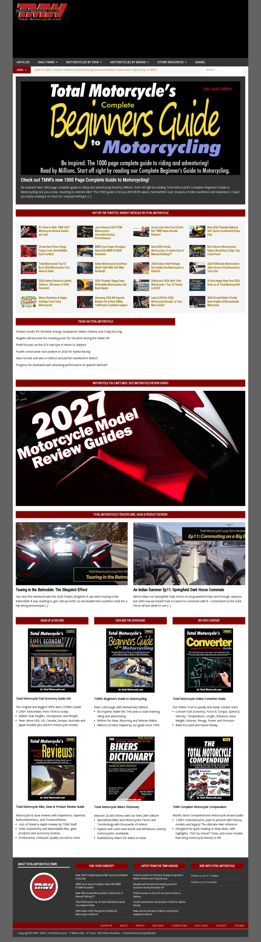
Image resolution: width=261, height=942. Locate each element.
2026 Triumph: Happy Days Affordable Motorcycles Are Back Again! (111, 284)
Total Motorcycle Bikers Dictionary (116, 807)
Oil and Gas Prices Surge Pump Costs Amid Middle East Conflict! (53, 250)
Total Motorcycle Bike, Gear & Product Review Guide (50, 807)
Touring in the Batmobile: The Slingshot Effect (51, 589)
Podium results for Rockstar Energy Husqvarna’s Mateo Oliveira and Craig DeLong (69, 331)
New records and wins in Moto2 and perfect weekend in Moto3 (57, 358)
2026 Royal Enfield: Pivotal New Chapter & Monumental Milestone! (223, 301)
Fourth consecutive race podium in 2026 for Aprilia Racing (53, 351)
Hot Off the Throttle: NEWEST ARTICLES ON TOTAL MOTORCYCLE (130, 213)
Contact (221, 925)
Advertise (106, 925)
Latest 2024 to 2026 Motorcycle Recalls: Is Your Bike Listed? (166, 301)
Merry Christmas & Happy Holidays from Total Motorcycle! (53, 301)
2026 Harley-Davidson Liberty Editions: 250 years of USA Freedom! (55, 284)
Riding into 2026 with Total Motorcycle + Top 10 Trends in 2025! (166, 284)
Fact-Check (201, 925)
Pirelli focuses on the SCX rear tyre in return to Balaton (51, 345)
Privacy (140, 925)
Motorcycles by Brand (128, 62)
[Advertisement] (161, 30)
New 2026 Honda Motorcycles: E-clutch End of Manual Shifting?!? (167, 250)
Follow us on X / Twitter (205, 875)
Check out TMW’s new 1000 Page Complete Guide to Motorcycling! (85, 180)
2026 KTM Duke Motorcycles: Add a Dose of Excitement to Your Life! (223, 267)
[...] (89, 196)
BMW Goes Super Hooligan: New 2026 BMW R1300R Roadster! (110, 250)
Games (200, 62)
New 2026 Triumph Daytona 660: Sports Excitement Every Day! (223, 231)
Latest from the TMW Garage (159, 866)
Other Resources (170, 62)
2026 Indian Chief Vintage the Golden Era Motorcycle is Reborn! (167, 267)
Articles (23, 62)
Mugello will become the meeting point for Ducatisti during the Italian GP (63, 338)
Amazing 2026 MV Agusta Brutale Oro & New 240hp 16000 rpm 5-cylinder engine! (111, 301)
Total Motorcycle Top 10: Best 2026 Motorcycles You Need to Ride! (54, 267)
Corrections (179, 925)
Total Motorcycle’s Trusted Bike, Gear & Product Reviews (130, 514)
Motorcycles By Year (82, 62)
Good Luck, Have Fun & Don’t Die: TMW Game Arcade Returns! (167, 231)
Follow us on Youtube (204, 882)
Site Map (239, 925)
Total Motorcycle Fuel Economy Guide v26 (43, 698)
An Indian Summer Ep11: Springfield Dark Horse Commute (178, 589)
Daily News (46, 62)
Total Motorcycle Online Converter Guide (199, 699)
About (124, 925)
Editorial (158, 925)
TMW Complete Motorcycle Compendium (199, 807)
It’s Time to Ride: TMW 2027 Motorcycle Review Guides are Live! (54, 231)
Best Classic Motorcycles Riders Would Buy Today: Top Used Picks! (223, 250)
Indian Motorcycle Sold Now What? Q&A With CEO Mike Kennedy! (111, 267)
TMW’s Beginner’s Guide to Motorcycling (120, 699)
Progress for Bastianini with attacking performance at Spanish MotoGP (62, 365)
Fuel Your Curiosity (101, 866)
